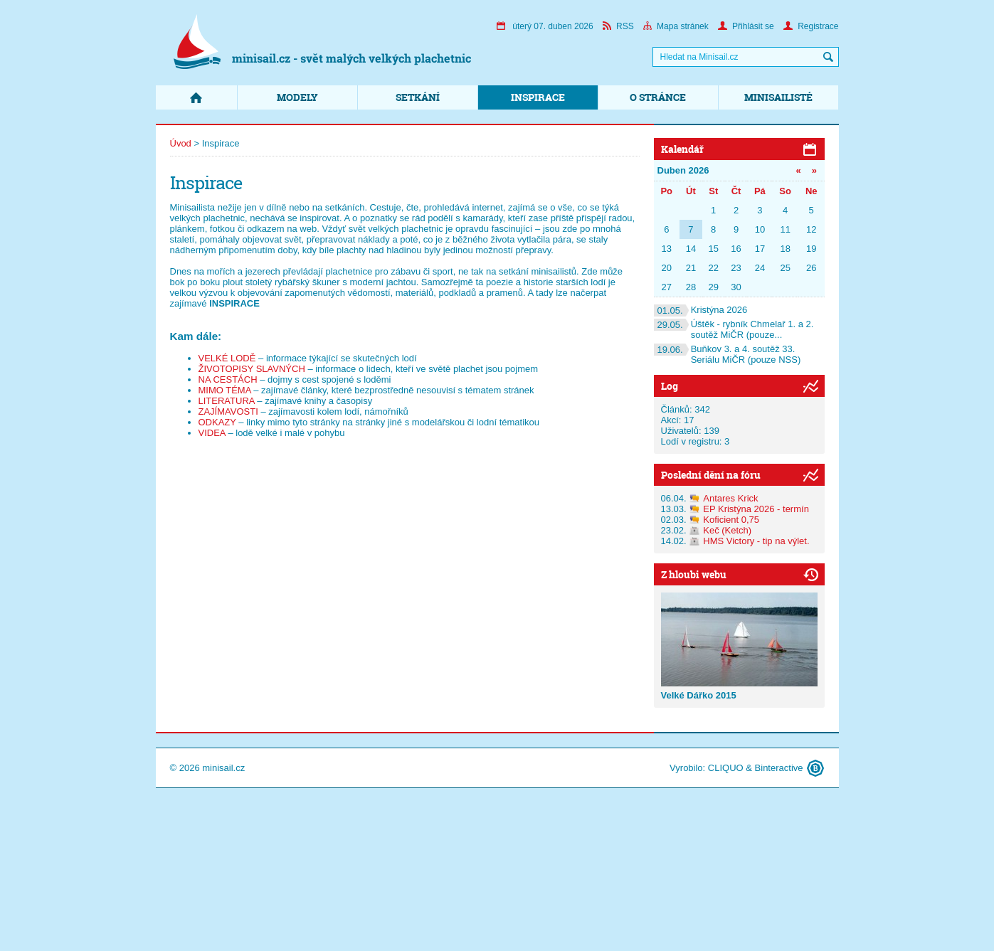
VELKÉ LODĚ (227, 358)
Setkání (418, 97)
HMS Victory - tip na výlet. (756, 541)
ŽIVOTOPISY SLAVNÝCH (252, 368)
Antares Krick (730, 498)
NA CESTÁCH (228, 379)
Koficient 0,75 (731, 519)
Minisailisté (778, 97)
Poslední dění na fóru (711, 475)
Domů (196, 97)
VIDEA (212, 432)
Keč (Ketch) (727, 530)
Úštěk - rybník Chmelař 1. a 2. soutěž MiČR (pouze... (734, 329)
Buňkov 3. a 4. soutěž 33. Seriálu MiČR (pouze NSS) (727, 354)
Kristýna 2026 (701, 309)
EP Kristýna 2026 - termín (756, 509)
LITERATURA (227, 400)
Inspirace (538, 97)
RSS (618, 26)
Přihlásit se (746, 26)
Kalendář (682, 149)
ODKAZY (217, 422)
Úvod (180, 143)
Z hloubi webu (693, 574)
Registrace (810, 26)
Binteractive (779, 768)
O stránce (658, 97)
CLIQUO (726, 768)
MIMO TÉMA (225, 390)
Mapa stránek (676, 26)
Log (669, 386)
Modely (297, 97)
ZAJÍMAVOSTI (228, 411)
